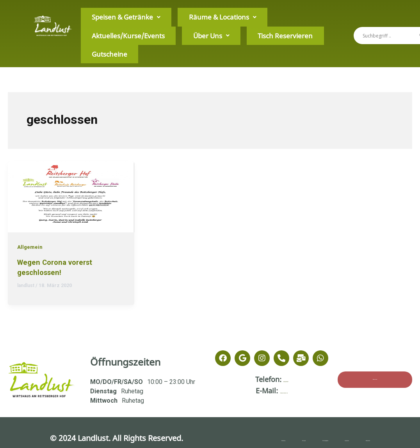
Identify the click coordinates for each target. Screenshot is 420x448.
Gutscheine (145, 43)
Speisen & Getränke (108, 27)
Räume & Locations (169, 27)
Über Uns (281, 27)
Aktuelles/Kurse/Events (230, 27)
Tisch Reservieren (102, 43)
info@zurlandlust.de (284, 390)
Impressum (340, 438)
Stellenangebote (308, 438)
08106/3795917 (286, 379)
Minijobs (266, 438)
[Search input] (389, 35)
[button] (108, 28)
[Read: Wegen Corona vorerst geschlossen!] (71, 196)
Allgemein (30, 247)
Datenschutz (375, 438)
